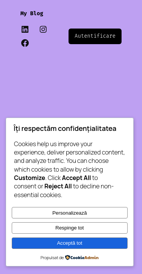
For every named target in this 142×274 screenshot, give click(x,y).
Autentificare (95, 36)
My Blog (31, 13)
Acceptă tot (69, 243)
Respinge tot (69, 228)
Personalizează (69, 213)
